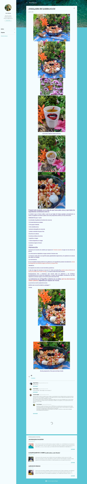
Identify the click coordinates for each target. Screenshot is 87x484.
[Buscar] (76, 3)
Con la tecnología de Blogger (51, 481)
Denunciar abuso (4, 36)
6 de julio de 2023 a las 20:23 (46, 404)
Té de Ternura (32, 3)
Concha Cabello (36, 394)
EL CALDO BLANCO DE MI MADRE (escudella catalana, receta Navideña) (44, 453)
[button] (74, 8)
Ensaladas (33, 378)
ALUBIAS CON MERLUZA (34, 466)
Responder (35, 386)
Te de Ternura (35, 388)
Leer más (73, 449)
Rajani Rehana (35, 382)
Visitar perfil (8, 20)
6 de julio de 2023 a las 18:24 (44, 394)
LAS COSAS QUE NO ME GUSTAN (35, 439)
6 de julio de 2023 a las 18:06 (43, 388)
